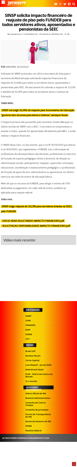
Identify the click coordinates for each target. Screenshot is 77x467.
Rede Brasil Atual (34, 369)
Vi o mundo (31, 381)
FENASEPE (30, 325)
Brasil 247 (30, 351)
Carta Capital (32, 360)
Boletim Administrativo (37, 398)
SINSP (28, 316)
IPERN (28, 426)
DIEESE (28, 334)
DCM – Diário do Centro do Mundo (39, 375)
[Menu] (3, 2)
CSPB (28, 320)
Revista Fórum (32, 355)
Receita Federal (33, 430)
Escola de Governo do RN (38, 421)
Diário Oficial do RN (35, 393)
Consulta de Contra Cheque (35, 403)
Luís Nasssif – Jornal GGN (38, 365)
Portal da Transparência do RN (38, 415)
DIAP (27, 329)
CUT (27, 339)
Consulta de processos (36, 409)
